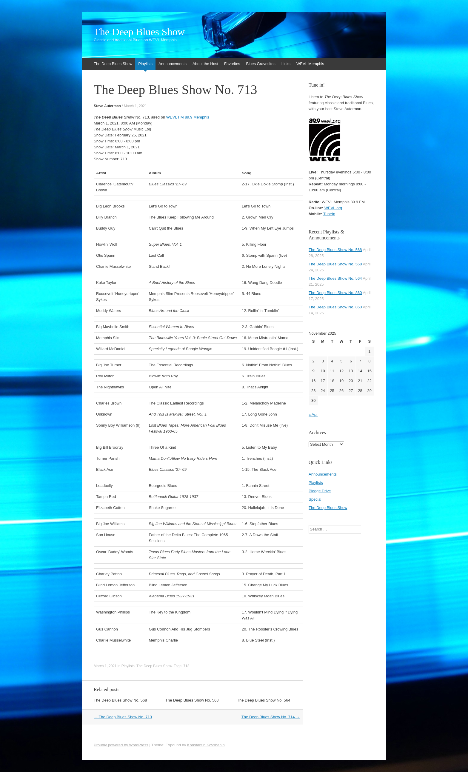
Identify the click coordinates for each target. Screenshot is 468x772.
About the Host (205, 63)
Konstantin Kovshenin (206, 745)
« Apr (313, 414)
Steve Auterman (107, 106)
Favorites (232, 63)
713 (186, 666)
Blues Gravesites (260, 63)
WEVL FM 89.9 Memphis (187, 117)
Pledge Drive (320, 491)
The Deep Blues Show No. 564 (263, 700)
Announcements (172, 63)
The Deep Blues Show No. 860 (335, 292)
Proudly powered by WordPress (121, 745)
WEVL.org (333, 208)
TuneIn (329, 214)
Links (285, 63)
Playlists (145, 63)
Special (315, 499)
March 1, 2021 (135, 106)
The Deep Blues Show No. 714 (270, 717)
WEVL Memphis (310, 63)
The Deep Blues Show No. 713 (123, 717)
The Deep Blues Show (139, 32)
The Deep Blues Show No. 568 (120, 700)
